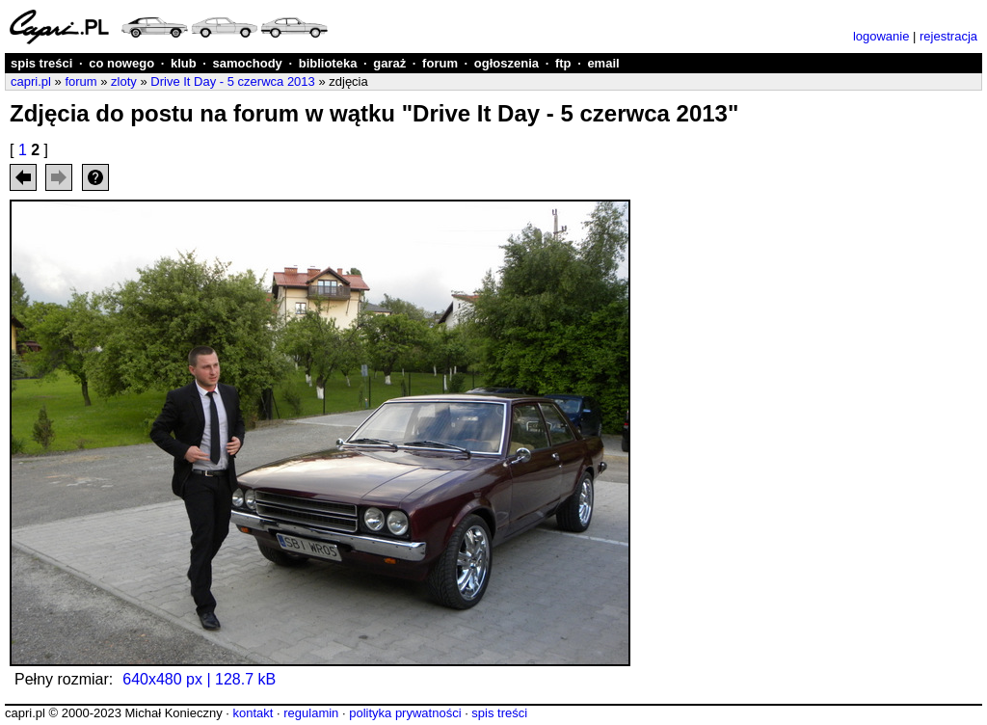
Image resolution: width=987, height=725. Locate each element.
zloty (124, 81)
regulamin (310, 713)
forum (440, 63)
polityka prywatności (405, 713)
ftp (563, 63)
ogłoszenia (506, 63)
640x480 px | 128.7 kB (199, 679)
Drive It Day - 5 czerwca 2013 (232, 81)
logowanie (881, 36)
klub (184, 63)
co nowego (121, 63)
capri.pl (31, 81)
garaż (389, 63)
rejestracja (948, 36)
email (603, 63)
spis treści (41, 63)
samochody (247, 63)
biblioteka (328, 63)
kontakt (252, 713)
